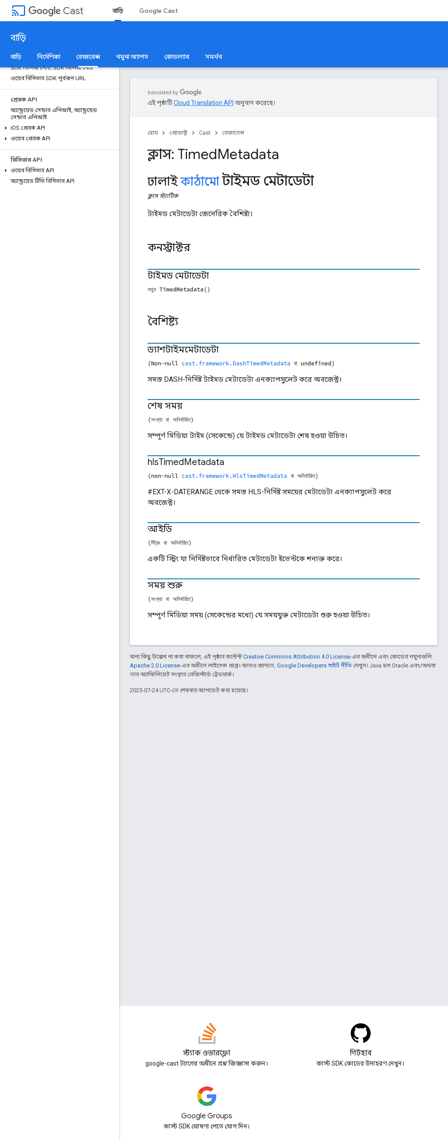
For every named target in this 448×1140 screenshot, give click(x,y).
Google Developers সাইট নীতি (314, 665)
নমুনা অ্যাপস (132, 57)
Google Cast (158, 11)
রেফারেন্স (233, 132)
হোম (153, 132)
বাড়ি (18, 37)
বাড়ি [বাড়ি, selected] (118, 11)
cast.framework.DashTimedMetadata (236, 363)
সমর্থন (213, 57)
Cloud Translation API (204, 102)
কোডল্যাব (176, 57)
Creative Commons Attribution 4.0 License (296, 656)
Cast (55, 11)
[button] (58, 128)
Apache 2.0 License (155, 665)
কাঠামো (199, 181)
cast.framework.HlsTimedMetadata (234, 475)
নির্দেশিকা (48, 57)
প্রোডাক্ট (178, 132)
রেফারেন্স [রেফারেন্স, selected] (88, 57)
